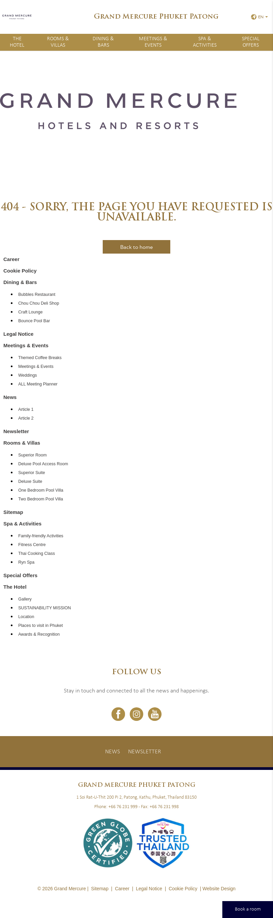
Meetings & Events (153, 42)
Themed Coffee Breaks (39, 357)
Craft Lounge (30, 312)
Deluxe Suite (30, 481)
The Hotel (17, 42)
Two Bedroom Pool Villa (40, 499)
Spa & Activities (205, 42)
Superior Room (32, 455)
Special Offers (250, 42)
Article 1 (25, 409)
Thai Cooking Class (36, 553)
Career (11, 259)
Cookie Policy (19, 271)
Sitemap (13, 512)
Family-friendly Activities (40, 536)
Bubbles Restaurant (36, 294)
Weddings (27, 375)
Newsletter (16, 431)
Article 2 (25, 418)
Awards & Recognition (39, 634)
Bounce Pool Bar (34, 321)
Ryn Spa (26, 562)
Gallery (25, 599)
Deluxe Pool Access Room (43, 464)
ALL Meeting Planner (37, 384)
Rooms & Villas (58, 42)
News (10, 397)
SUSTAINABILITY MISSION (44, 608)
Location (26, 616)
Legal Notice (18, 334)
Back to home (136, 246)
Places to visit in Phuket (40, 625)
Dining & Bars (103, 42)
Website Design (218, 888)
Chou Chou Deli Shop (38, 303)
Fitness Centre (32, 544)
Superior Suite (31, 472)
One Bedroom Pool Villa (40, 490)
